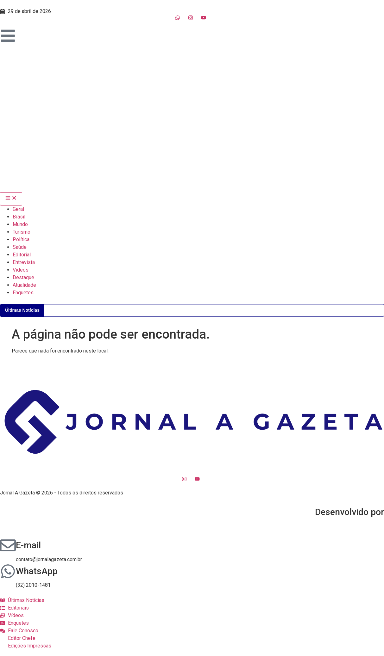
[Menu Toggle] (11, 198)
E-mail (28, 545)
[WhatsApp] (8, 571)
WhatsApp (37, 571)
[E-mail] (8, 545)
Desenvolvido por (349, 512)
